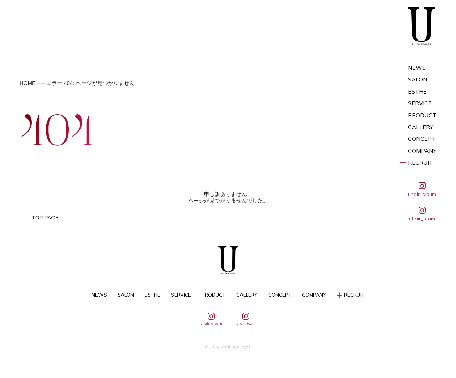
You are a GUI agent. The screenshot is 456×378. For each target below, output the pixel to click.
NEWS (417, 67)
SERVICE (420, 103)
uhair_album (422, 189)
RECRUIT (420, 162)
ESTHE (417, 91)
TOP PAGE (45, 217)
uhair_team (422, 214)
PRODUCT (422, 115)
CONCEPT (422, 138)
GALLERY (420, 127)
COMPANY (422, 151)
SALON (417, 79)
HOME (28, 83)
